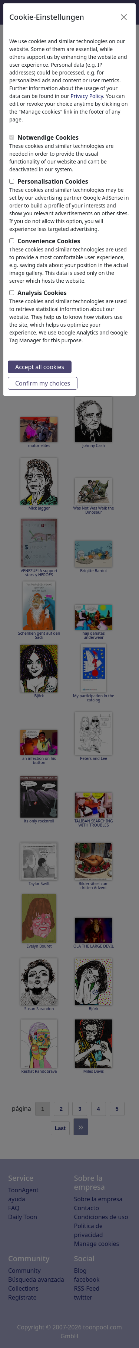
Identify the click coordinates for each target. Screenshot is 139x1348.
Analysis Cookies (42, 293)
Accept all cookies (39, 367)
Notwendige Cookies (48, 137)
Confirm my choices (42, 383)
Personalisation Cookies (52, 181)
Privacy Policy (86, 95)
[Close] (124, 17)
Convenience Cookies (48, 241)
